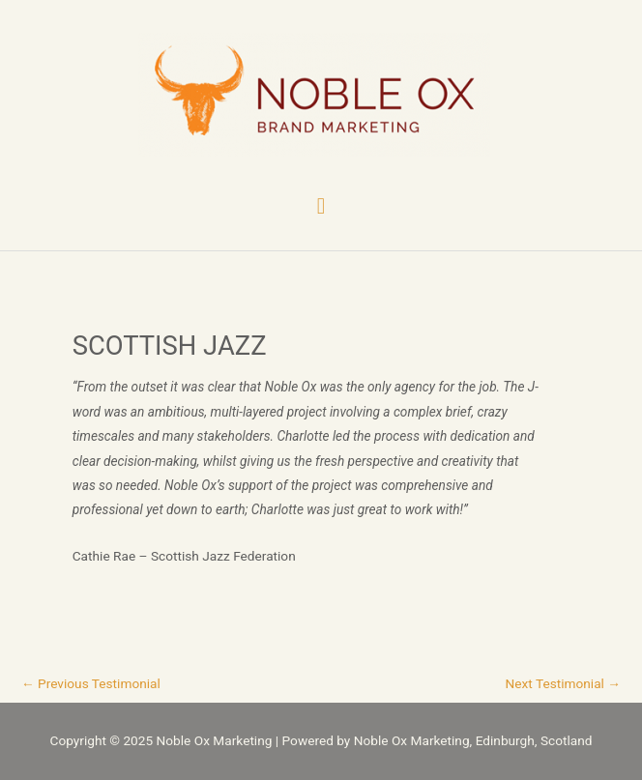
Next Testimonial (563, 683)
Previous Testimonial (90, 683)
